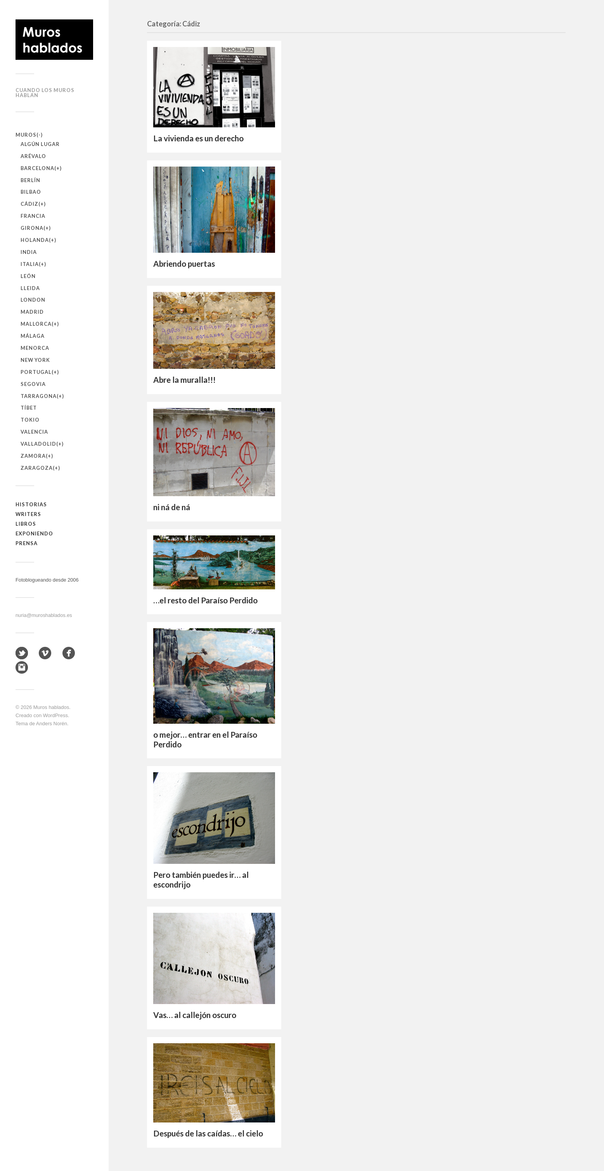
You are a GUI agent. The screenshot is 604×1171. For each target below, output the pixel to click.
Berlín (30, 180)
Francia (33, 216)
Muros (26, 135)
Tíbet (29, 408)
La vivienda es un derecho (198, 138)
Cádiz (29, 204)
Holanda (35, 240)
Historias (31, 504)
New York (35, 360)
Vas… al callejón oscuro (194, 1015)
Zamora (33, 456)
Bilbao (31, 192)
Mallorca (36, 324)
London (33, 300)
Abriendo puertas (184, 263)
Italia (30, 264)
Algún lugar (40, 144)
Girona (32, 228)
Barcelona (37, 168)
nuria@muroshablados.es (44, 615)
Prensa (27, 543)
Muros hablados (51, 707)
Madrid (32, 312)
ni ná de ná (171, 507)
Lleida (30, 288)
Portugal (36, 372)
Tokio (30, 420)
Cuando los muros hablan (45, 92)
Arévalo (33, 156)
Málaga (33, 336)
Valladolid (38, 444)
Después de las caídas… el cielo (208, 1133)
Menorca (35, 348)
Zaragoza (37, 468)
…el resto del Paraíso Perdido (205, 600)
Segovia (33, 384)
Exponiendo (34, 533)
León (28, 276)
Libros (26, 524)
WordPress (55, 715)
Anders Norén (51, 723)
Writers (28, 514)
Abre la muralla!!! (184, 379)
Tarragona (39, 396)
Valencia (34, 432)
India (29, 252)
